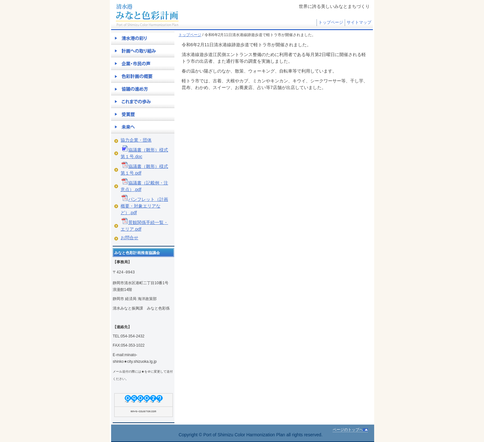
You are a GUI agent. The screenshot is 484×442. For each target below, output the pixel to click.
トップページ (330, 22)
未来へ (142, 126)
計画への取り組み (142, 50)
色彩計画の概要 (142, 76)
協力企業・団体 (136, 140)
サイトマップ (359, 22)
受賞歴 (142, 114)
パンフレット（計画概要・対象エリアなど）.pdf (144, 206)
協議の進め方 (142, 88)
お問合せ (129, 237)
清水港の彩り (142, 38)
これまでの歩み (142, 101)
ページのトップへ (348, 429)
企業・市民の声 (142, 63)
